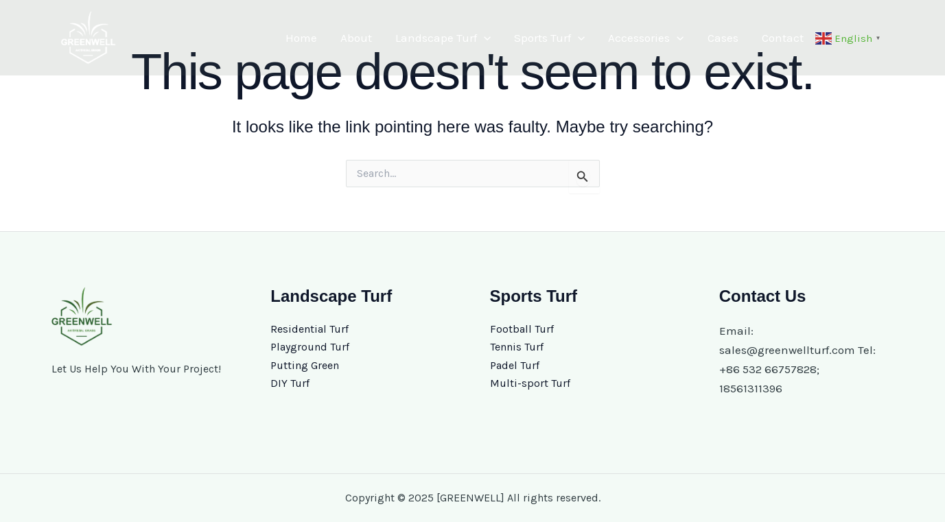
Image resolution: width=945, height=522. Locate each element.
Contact (783, 38)
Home (301, 38)
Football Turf (522, 328)
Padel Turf (514, 365)
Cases (723, 38)
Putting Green (304, 365)
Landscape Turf (443, 37)
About (356, 38)
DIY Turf (290, 383)
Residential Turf (309, 328)
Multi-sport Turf (530, 383)
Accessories (646, 37)
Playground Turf (309, 346)
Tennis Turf (517, 346)
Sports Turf (549, 37)
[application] (484, 37)
